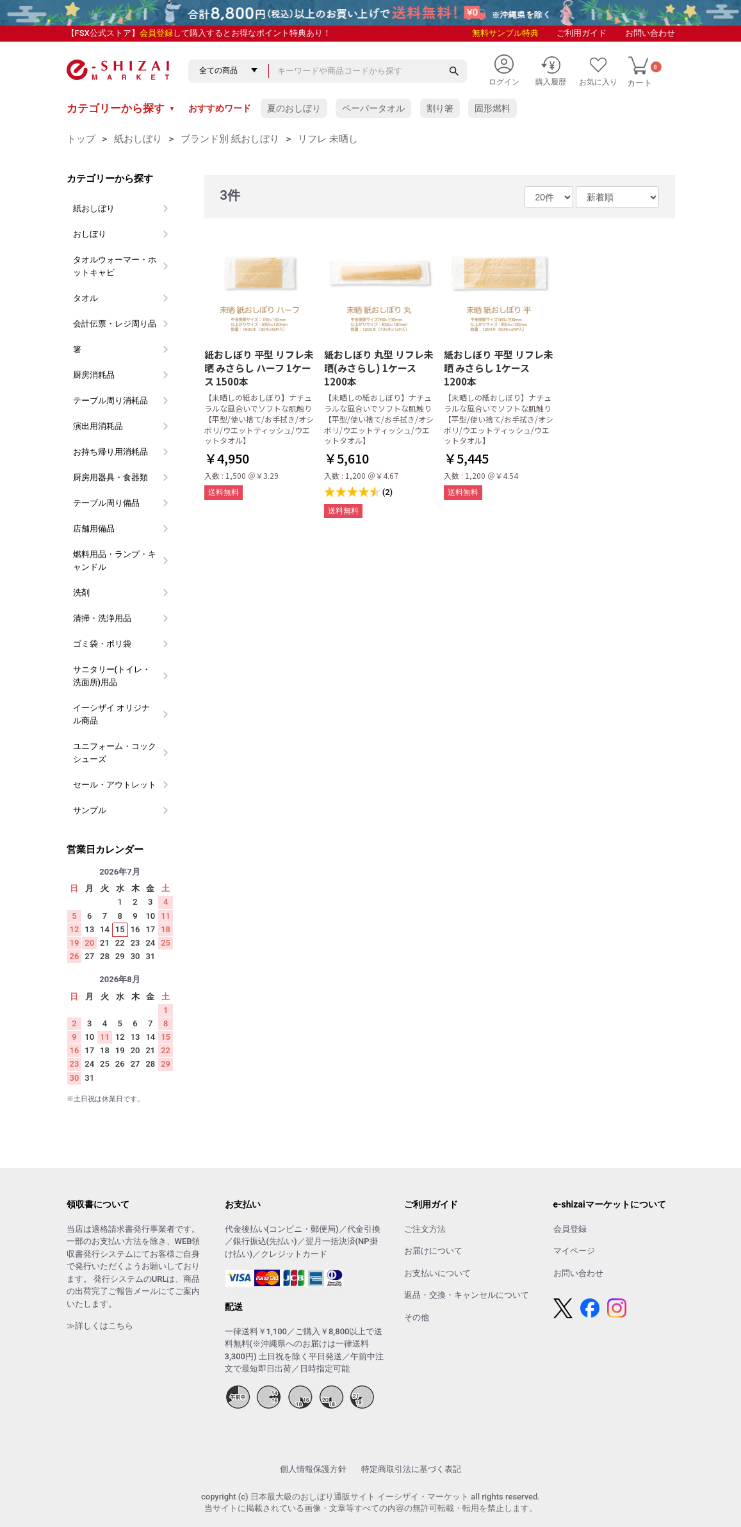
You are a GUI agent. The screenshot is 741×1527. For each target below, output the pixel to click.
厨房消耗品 (94, 375)
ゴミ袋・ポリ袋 (102, 644)
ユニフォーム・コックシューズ (114, 752)
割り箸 (440, 108)
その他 (416, 1317)
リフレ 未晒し (328, 139)
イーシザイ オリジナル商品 (111, 714)
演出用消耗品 (98, 426)
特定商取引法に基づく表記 (411, 1469)
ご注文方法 (425, 1229)
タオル (85, 298)
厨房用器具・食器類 (110, 477)
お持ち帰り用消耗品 (110, 451)
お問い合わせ (650, 33)
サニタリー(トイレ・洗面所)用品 (112, 676)
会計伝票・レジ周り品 (114, 323)
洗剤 (81, 592)
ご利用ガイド (582, 33)
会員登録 (156, 33)
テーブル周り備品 (106, 503)
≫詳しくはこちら (100, 1325)
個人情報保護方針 (313, 1469)
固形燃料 (492, 108)
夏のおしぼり (294, 108)
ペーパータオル (373, 108)
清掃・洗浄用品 (102, 618)
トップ (81, 139)
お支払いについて (437, 1273)
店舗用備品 (94, 528)
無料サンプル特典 (505, 33)
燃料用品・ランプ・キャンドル (114, 560)
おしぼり (89, 234)
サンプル (89, 810)
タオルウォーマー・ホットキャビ (114, 266)
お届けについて (433, 1251)
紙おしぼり (138, 139)
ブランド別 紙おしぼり (230, 139)
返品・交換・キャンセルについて (466, 1295)
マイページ (574, 1251)
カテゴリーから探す (121, 108)
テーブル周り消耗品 (110, 400)
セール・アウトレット (114, 784)
